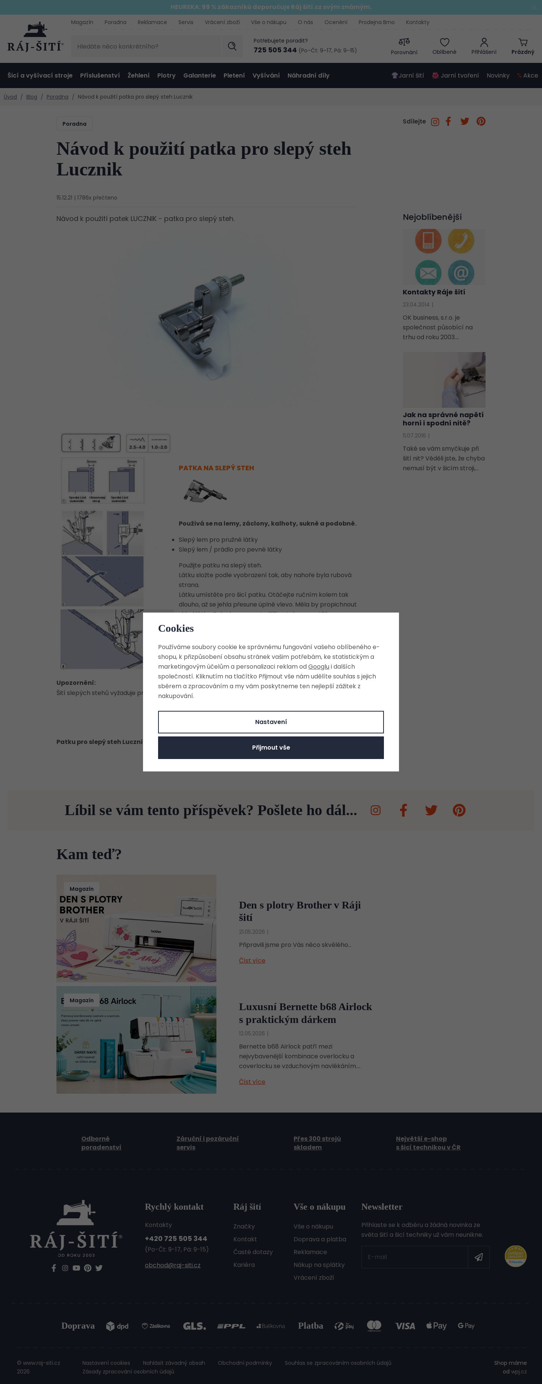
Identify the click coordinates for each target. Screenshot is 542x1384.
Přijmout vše (271, 747)
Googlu (318, 666)
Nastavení (271, 722)
